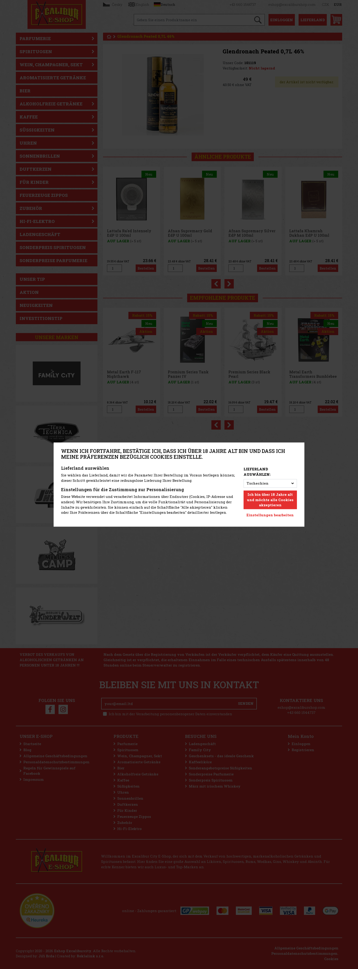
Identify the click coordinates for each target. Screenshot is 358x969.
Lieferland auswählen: (257, 472)
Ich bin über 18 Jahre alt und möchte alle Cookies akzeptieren (270, 499)
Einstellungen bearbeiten (270, 515)
